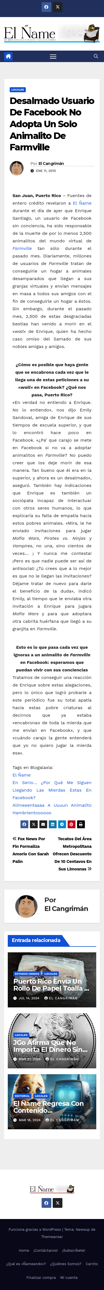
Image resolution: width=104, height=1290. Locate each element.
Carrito (92, 1264)
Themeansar (52, 1237)
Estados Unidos (27, 973)
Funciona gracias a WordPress (35, 1229)
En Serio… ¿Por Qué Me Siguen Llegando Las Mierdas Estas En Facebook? (52, 790)
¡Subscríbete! (73, 1250)
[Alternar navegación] (53, 56)
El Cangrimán (51, 163)
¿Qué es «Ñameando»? (26, 1264)
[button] (96, 56)
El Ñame (82, 203)
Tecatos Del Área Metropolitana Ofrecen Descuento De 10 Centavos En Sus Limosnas (72, 854)
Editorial (22, 1095)
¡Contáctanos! (46, 1250)
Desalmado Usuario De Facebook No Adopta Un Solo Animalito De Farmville (52, 124)
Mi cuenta (69, 1277)
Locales (17, 89)
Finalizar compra (41, 1277)
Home (24, 1250)
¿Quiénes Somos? (65, 1264)
